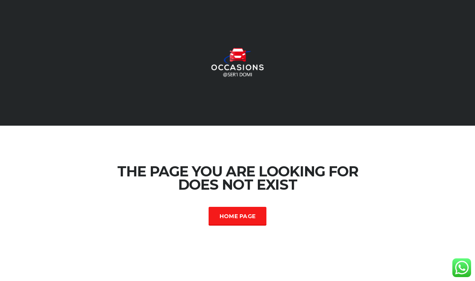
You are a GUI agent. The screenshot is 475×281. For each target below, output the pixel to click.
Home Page (238, 216)
